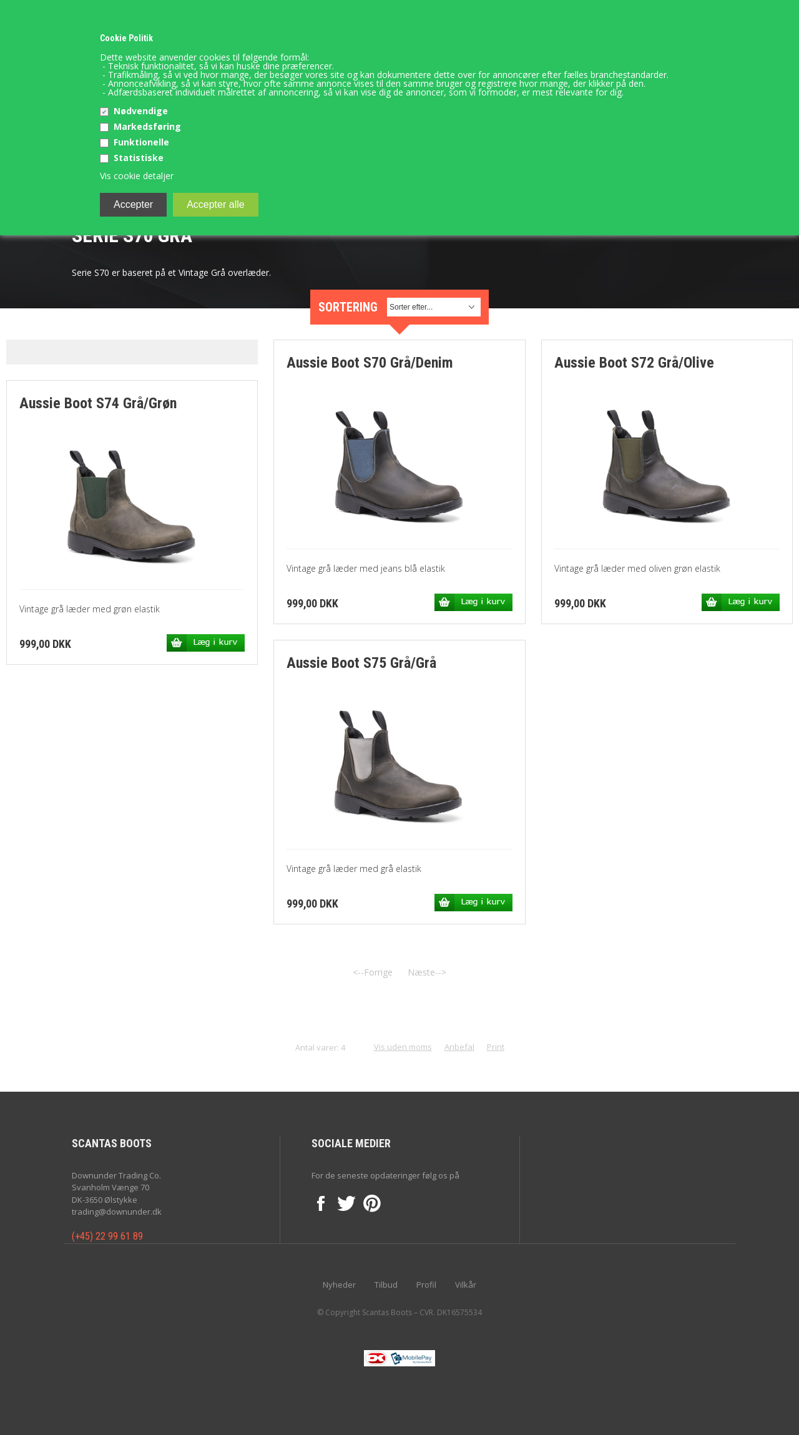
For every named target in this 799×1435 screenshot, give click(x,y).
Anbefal (459, 1046)
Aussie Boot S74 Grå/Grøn (98, 403)
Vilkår (465, 1284)
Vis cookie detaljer (137, 176)
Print (495, 1046)
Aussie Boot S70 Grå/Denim (370, 362)
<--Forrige (373, 972)
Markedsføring (147, 126)
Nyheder (339, 1284)
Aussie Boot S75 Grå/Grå (361, 663)
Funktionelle (141, 142)
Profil (426, 1284)
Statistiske (139, 158)
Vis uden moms (403, 1046)
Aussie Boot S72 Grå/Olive (634, 362)
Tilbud (386, 1284)
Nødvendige (141, 111)
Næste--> (427, 972)
